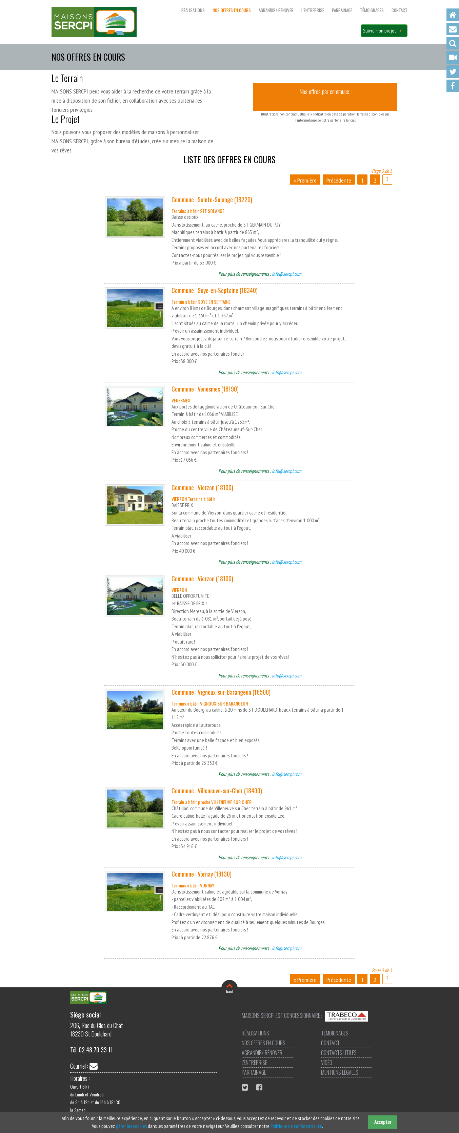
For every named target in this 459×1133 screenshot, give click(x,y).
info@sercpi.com (286, 274)
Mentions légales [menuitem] (339, 1072)
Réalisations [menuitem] (193, 10)
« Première (305, 180)
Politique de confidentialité (296, 1126)
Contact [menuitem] (452, 29)
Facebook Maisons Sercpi (260, 1087)
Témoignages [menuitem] (372, 10)
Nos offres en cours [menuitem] (232, 10)
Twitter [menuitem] (452, 71)
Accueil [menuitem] (452, 14)
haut (229, 991)
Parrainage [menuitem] (342, 10)
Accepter (382, 1122)
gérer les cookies (131, 1126)
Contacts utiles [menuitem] (339, 1053)
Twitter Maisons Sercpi (246, 1087)
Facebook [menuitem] (452, 86)
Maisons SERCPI (94, 22)
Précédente (338, 180)
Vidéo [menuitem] (452, 57)
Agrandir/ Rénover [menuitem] (276, 10)
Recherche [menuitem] (452, 43)
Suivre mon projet (379, 30)
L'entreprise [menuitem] (312, 10)
